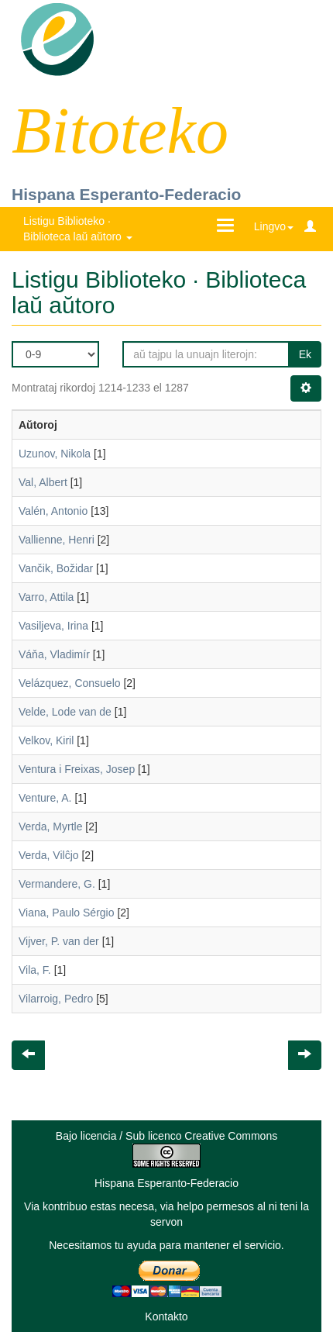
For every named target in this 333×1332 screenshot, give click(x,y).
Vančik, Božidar (56, 568)
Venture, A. (45, 798)
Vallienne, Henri (56, 539)
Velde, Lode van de (65, 712)
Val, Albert (43, 482)
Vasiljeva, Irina (53, 625)
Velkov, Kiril (46, 740)
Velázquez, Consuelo (70, 683)
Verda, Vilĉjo (49, 855)
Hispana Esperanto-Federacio (126, 194)
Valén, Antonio (53, 511)
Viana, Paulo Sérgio (67, 912)
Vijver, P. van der (59, 941)
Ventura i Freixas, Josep (77, 769)
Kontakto (166, 1316)
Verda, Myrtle (50, 826)
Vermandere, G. (57, 884)
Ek (305, 354)
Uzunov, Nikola (55, 453)
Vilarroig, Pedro (56, 998)
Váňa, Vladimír (54, 654)
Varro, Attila (46, 597)
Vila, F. (35, 970)
